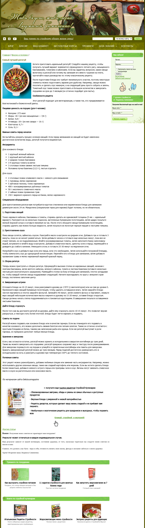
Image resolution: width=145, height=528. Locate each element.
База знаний (106, 46)
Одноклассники (9, 38)
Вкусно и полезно (20, 55)
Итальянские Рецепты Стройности (20, 519)
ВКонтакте (4, 38)
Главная (6, 55)
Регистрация (119, 76)
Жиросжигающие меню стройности (56, 519)
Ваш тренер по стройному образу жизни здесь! (48, 38)
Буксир (23, 46)
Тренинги (88, 46)
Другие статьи (9, 429)
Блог (11, 46)
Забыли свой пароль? (123, 78)
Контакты (127, 46)
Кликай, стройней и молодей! (69, 417)
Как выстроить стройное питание (20, 482)
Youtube (15, 38)
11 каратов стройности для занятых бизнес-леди (56, 484)
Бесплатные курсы (65, 46)
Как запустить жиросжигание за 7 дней (91, 484)
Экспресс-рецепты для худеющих (91, 519)
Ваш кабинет (40, 46)
